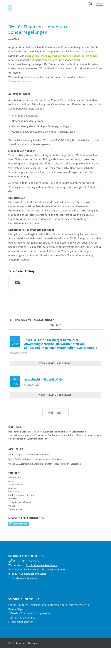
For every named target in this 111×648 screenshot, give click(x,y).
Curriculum (13, 491)
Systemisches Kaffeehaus (20, 502)
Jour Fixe (12, 498)
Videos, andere (15, 509)
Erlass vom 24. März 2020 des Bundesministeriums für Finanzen (60, 55)
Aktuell (11, 481)
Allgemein (13, 39)
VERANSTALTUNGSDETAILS (55, 363)
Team (15, 431)
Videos (11, 506)
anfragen (34, 561)
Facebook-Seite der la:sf (25, 578)
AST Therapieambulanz (32, 573)
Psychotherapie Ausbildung (42, 565)
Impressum (21, 643)
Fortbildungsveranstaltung (21, 495)
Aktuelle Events (15, 484)
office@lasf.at (25, 621)
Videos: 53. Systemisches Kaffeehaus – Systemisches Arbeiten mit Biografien (44, 464)
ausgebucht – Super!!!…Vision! (44, 379)
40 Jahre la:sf (14, 477)
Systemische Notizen (37, 438)
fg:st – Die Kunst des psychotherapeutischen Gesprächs (35, 459)
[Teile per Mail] (17, 283)
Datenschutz (34, 643)
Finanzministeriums (19, 81)
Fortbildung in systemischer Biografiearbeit (29, 454)
